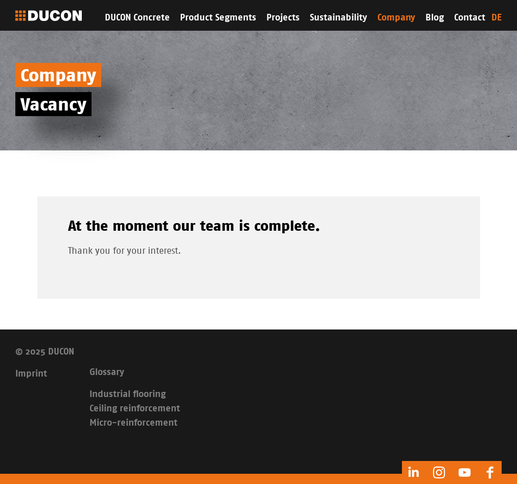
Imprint (31, 374)
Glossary (106, 372)
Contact (469, 18)
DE (496, 18)
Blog (434, 18)
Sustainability (338, 18)
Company (396, 18)
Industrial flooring (127, 394)
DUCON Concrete (137, 18)
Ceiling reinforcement (134, 408)
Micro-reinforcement (133, 423)
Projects (283, 18)
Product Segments (218, 18)
